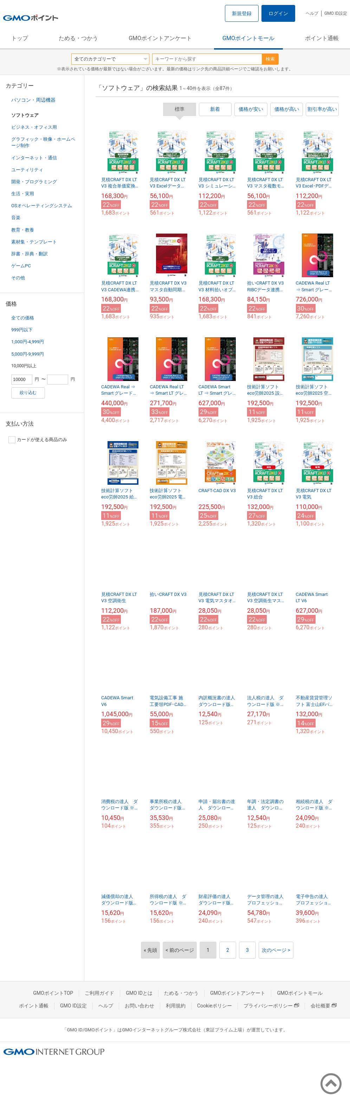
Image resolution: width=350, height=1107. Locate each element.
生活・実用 (22, 193)
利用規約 (176, 1006)
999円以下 (22, 329)
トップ (19, 38)
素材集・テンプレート (34, 241)
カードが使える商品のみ (37, 439)
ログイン (278, 13)
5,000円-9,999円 (27, 354)
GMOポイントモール (248, 38)
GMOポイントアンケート (160, 38)
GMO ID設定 (335, 13)
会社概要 (324, 1006)
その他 (18, 277)
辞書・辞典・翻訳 (29, 253)
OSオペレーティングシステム (41, 205)
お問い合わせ (139, 1006)
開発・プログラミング (34, 181)
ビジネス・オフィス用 (34, 127)
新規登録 (242, 13)
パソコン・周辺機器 (33, 100)
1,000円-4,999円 (27, 341)
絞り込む (28, 392)
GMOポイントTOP (53, 993)
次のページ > (276, 950)
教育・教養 (22, 230)
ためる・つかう (78, 38)
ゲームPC (21, 265)
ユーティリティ (27, 169)
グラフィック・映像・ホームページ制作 (43, 142)
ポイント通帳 (322, 38)
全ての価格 (22, 317)
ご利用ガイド (99, 993)
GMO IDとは (139, 993)
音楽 (15, 217)
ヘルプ (312, 13)
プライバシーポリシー (271, 1006)
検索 (270, 59)
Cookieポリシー (214, 1006)
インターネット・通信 (34, 157)
